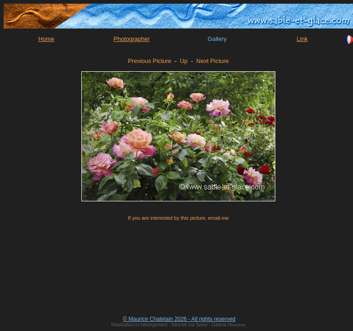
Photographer (132, 38)
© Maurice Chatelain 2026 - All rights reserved (179, 319)
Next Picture (212, 60)
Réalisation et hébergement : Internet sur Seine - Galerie (169, 324)
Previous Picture (149, 60)
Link (302, 38)
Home (46, 38)
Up (184, 60)
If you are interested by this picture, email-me (178, 218)
